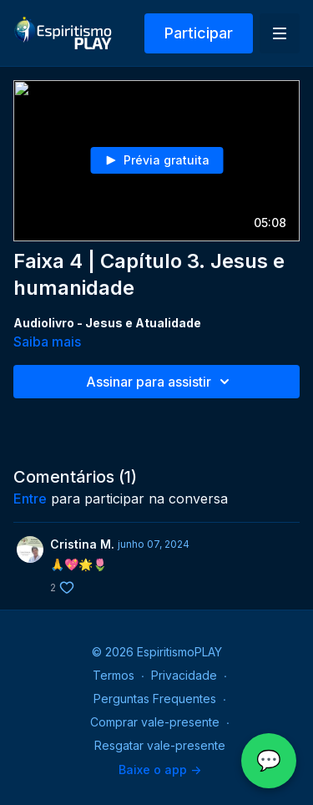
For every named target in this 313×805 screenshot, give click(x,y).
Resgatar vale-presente (159, 745)
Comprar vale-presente (155, 722)
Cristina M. (82, 544)
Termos (113, 675)
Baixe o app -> (160, 769)
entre (30, 498)
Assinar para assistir (160, 382)
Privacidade (184, 675)
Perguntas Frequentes (154, 698)
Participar (198, 33)
